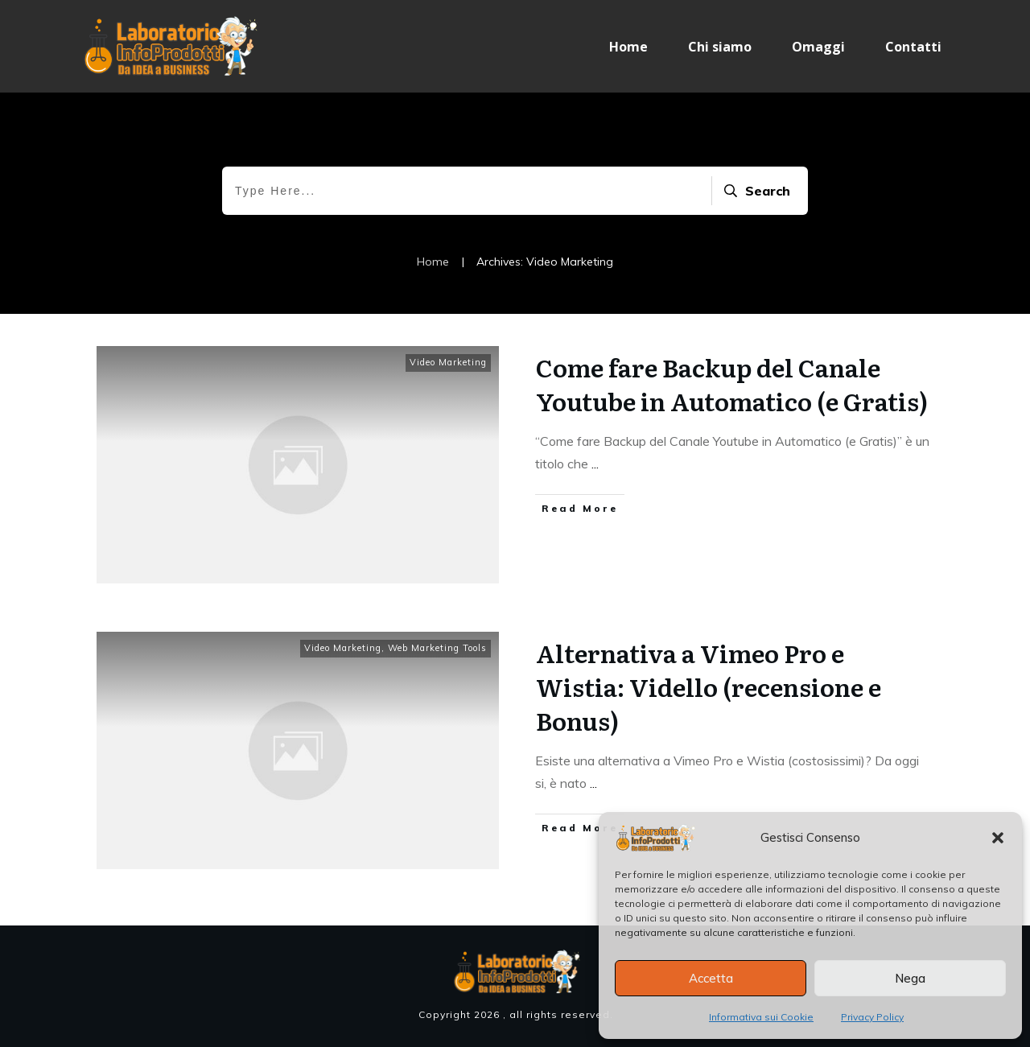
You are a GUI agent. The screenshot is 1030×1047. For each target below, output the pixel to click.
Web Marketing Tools (437, 647)
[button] (998, 838)
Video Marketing (448, 362)
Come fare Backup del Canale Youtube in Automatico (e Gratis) (732, 383)
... (595, 463)
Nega (910, 978)
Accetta (711, 978)
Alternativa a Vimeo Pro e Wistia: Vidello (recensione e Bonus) (708, 686)
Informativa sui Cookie (761, 1017)
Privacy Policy (872, 1017)
